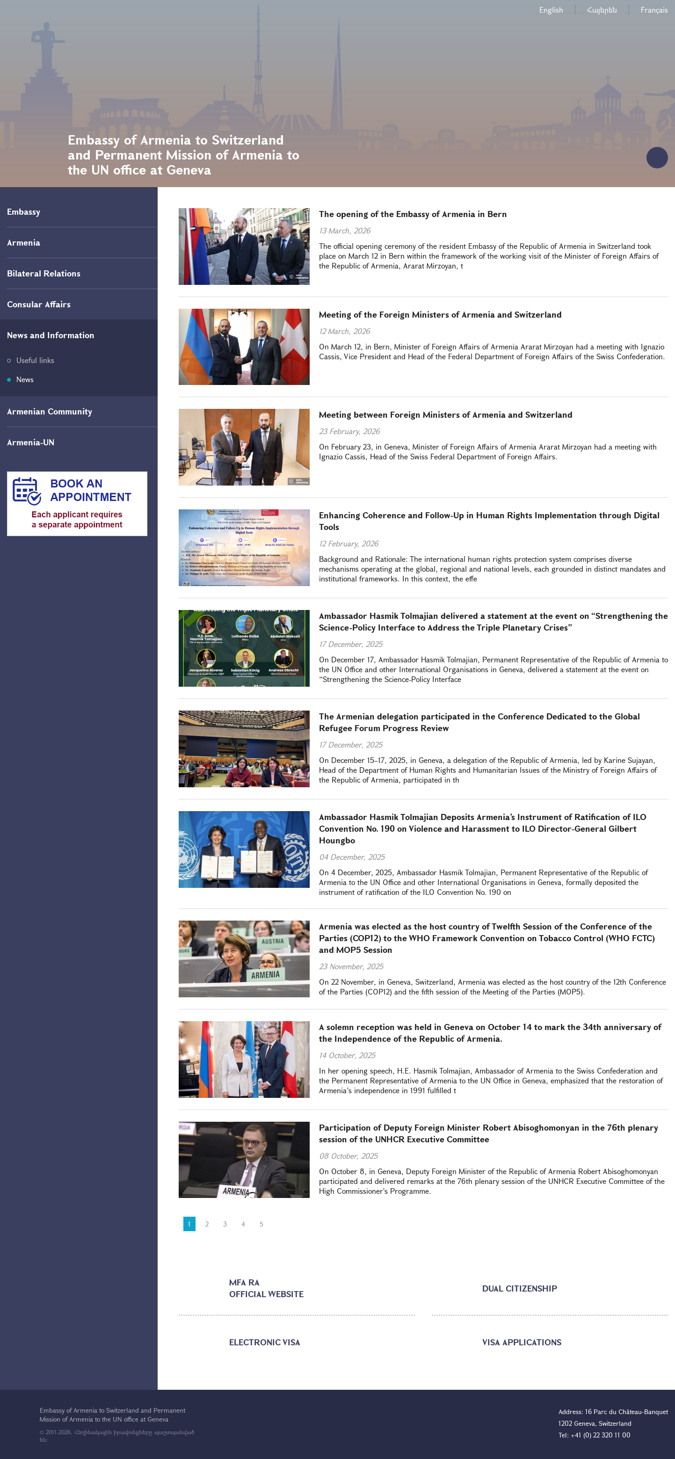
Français (654, 10)
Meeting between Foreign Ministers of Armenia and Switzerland (446, 414)
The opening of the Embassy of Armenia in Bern (413, 213)
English (551, 10)
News (25, 379)
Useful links (35, 360)
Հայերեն (602, 10)
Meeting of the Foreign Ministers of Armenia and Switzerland (440, 314)
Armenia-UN (30, 442)
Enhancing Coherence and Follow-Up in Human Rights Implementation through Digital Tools (489, 520)
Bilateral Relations (43, 273)
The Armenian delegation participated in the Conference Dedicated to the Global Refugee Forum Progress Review (479, 722)
